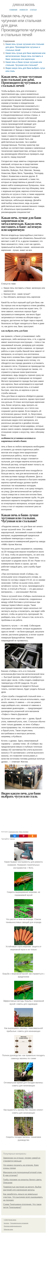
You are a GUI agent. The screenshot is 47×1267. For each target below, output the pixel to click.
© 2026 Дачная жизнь (10, 1220)
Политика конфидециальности (13, 1226)
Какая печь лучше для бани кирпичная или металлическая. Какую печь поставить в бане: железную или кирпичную (25, 56)
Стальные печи (13, 831)
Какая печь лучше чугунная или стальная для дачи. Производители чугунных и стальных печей (25, 47)
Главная (13, 9)
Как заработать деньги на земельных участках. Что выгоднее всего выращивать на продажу (23, 1197)
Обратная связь (8, 1229)
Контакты (6, 1223)
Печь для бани (23, 831)
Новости (24, 9)
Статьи (33, 9)
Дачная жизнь (23, 5)
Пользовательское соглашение (19, 1223)
